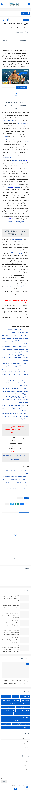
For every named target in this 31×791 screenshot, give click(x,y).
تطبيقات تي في (25, 707)
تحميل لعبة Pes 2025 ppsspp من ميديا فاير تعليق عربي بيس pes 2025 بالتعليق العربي (10, 615)
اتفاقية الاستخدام (24, 744)
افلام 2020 (26, 696)
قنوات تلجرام (25, 727)
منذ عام (26, 679)
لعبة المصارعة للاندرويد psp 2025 (16, 286)
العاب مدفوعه (25, 700)
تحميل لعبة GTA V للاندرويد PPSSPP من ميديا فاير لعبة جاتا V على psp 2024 (11, 598)
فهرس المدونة (25, 749)
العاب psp (26, 20)
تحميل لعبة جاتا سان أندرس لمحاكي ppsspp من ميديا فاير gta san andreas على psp (10, 641)
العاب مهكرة (16, 700)
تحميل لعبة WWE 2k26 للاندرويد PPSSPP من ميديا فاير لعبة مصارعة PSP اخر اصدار (16, 682)
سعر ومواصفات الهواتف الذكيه (21, 724)
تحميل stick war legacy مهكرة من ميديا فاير (14, 479)
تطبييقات (9, 714)
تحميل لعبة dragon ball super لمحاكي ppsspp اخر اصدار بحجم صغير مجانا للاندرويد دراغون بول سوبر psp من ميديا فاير (11, 624)
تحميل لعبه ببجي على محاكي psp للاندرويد (14, 476)
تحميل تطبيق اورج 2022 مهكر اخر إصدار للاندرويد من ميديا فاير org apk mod (10, 607)
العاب (16, 696)
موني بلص (9, 785)
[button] (22, 504)
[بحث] (2, 4)
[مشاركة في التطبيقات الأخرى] (7, 504)
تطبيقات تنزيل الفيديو (9, 703)
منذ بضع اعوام (15, 595)
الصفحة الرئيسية (24, 738)
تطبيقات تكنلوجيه (24, 703)
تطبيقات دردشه (25, 710)
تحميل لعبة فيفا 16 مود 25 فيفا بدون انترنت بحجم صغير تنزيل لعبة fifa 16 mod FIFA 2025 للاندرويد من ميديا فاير (10, 649)
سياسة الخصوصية (24, 741)
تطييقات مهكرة (25, 717)
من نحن (27, 746)
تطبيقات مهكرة (10, 710)
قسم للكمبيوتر (6, 724)
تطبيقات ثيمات (10, 707)
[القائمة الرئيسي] (29, 4)
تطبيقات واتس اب (24, 714)
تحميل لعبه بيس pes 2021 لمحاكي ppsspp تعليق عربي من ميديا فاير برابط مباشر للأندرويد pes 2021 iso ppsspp (11, 633)
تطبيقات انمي (6, 700)
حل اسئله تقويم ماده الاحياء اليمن (20, 720)
